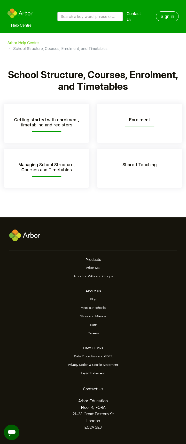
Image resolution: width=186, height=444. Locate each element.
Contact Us (134, 16)
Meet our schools (93, 308)
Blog (93, 299)
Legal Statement (93, 373)
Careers (93, 333)
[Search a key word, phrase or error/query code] (90, 16)
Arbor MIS (93, 268)
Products (93, 259)
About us (93, 291)
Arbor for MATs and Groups (93, 276)
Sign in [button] (167, 16)
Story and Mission (93, 316)
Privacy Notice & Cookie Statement (93, 365)
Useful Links (93, 348)
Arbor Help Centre (23, 42)
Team (93, 325)
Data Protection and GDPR (93, 356)
